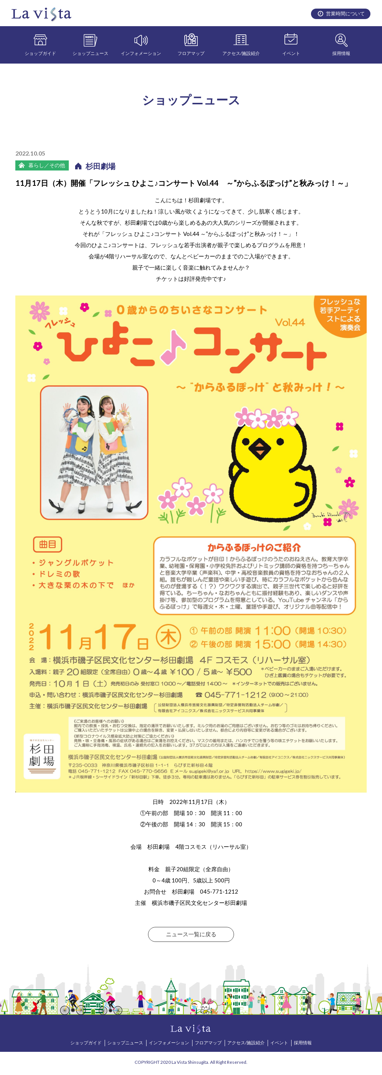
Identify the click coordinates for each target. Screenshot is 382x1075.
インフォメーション (141, 53)
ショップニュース (90, 53)
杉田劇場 (100, 166)
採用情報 (341, 53)
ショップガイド (40, 53)
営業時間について (345, 13)
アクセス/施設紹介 (241, 53)
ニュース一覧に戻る (191, 934)
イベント (291, 53)
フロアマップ (191, 53)
